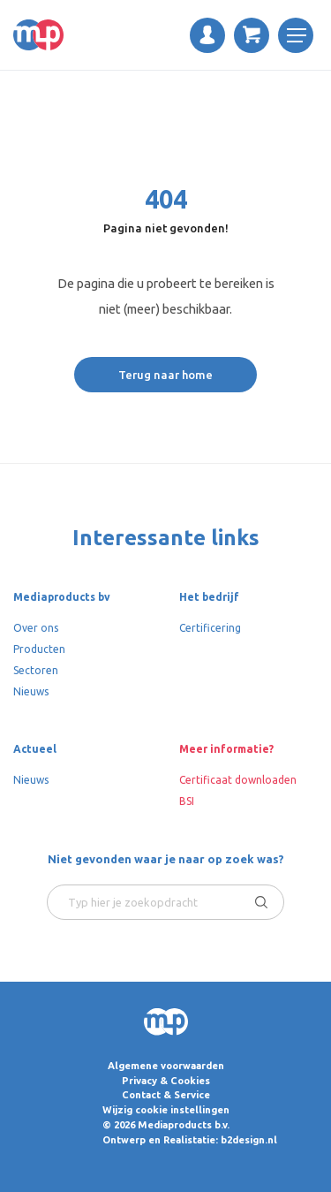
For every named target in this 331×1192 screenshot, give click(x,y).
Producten (39, 649)
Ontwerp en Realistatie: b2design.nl (189, 1140)
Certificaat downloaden (238, 780)
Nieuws (31, 691)
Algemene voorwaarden (166, 1065)
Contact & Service (166, 1095)
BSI (186, 801)
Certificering (210, 628)
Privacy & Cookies (166, 1080)
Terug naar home (165, 374)
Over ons (35, 628)
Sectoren (35, 670)
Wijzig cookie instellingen (165, 1110)
